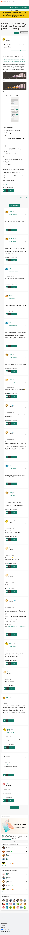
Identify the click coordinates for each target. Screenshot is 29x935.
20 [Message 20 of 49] (9, 227)
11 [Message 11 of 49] (6, 717)
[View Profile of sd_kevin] (10, 211)
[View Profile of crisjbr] (10, 268)
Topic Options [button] (23, 32)
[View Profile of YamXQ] (7, 783)
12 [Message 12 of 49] (7, 744)
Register (11, 7)
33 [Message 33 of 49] (9, 342)
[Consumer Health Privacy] (14, 931)
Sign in (16, 7)
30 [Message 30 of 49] (9, 480)
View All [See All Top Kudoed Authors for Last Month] (4, 892)
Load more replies (14, 807)
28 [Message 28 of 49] (9, 393)
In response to (13, 214)
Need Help (8, 184)
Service (4, 91)
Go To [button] (25, 7)
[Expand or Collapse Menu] (2, 4)
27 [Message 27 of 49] (9, 368)
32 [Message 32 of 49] (9, 453)
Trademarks (3, 927)
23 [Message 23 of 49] (9, 588)
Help (20, 7)
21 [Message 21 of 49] (9, 257)
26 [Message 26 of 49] (9, 311)
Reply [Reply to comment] (14, 230)
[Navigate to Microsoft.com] (4, 1)
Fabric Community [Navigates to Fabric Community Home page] (14, 1)
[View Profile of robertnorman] (11, 238)
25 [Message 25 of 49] (9, 536)
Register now (17, 16)
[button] (16, 33)
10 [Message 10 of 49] (6, 772)
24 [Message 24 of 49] (9, 563)
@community (5, 764)
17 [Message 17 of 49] (9, 660)
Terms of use (3, 925)
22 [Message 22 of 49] (9, 284)
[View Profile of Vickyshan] (10, 295)
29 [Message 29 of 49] (9, 420)
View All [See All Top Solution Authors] (4, 865)
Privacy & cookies (4, 923)
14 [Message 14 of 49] (7, 685)
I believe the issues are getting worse (18, 50)
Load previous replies (14, 205)
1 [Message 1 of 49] (6, 187)
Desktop (4, 80)
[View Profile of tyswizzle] (7, 38)
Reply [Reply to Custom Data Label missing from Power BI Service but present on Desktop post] (11, 190)
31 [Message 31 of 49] (9, 509)
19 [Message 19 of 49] (9, 631)
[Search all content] (18, 10)
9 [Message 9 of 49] (6, 797)
